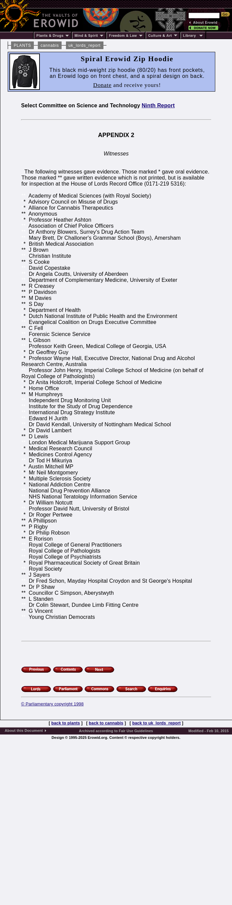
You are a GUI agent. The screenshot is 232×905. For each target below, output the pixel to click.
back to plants (65, 723)
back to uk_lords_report (156, 723)
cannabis (50, 45)
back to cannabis (106, 723)
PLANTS (22, 45)
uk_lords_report (85, 45)
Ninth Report (158, 105)
